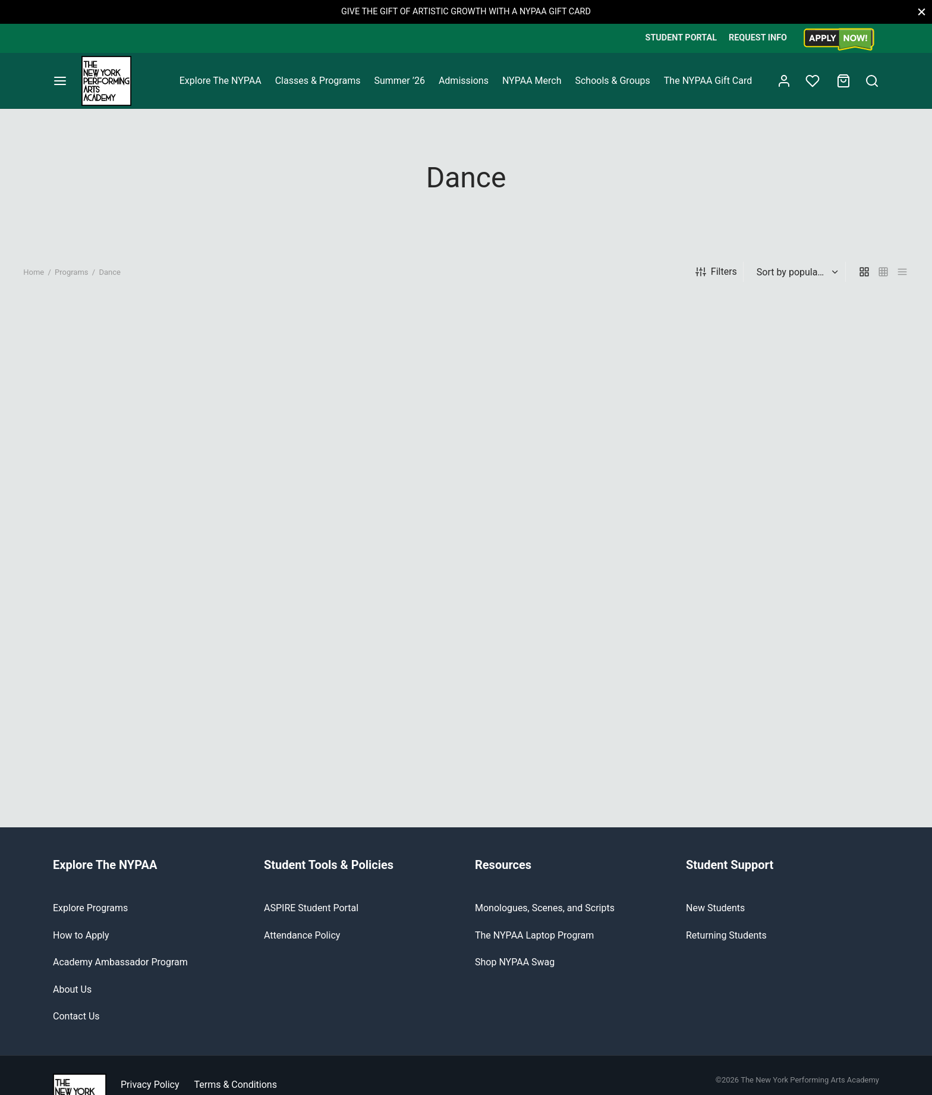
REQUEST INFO (758, 38)
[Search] (872, 81)
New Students (715, 918)
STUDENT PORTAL (681, 38)
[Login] (784, 81)
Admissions (464, 80)
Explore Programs (90, 918)
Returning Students (726, 944)
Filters (716, 281)
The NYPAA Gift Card (708, 80)
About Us (72, 999)
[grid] (864, 282)
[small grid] (883, 282)
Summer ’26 (399, 80)
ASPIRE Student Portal (311, 918)
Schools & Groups (612, 80)
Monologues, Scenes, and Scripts (545, 918)
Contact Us (76, 1025)
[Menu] (60, 81)
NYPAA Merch (532, 80)
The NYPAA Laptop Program (534, 944)
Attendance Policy (302, 944)
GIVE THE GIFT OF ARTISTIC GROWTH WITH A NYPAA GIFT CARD (466, 12)
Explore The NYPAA (221, 80)
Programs (72, 281)
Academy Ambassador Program (120, 972)
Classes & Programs (318, 80)
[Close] (921, 11)
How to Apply (81, 944)
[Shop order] (796, 281)
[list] (902, 282)
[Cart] (843, 81)
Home (33, 281)
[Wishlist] (813, 81)
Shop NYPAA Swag (515, 972)
